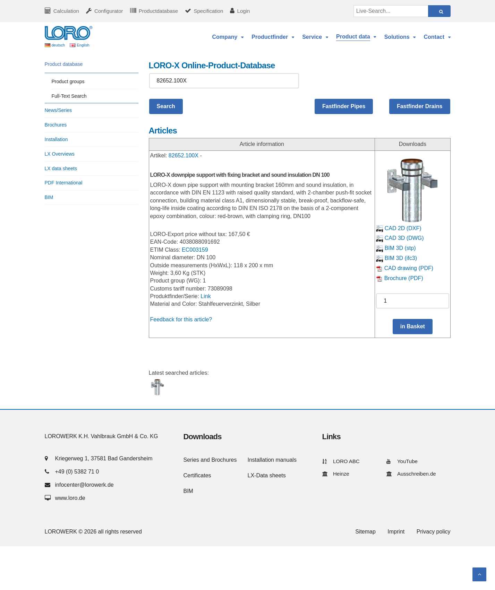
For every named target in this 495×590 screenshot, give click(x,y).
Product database (64, 64)
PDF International (64, 182)
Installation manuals (272, 460)
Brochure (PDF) (399, 278)
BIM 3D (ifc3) (396, 258)
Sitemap (365, 532)
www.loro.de (70, 498)
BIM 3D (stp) (396, 248)
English (83, 45)
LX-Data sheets (267, 475)
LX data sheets (61, 168)
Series (191, 460)
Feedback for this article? (181, 319)
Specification (208, 11)
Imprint (395, 532)
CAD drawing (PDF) (404, 268)
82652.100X (183, 155)
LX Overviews (60, 154)
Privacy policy (434, 532)
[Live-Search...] (390, 11)
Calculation (66, 11)
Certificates (197, 475)
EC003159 (195, 250)
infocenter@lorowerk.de (84, 485)
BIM (49, 197)
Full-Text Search (69, 96)
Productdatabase (158, 11)
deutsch (58, 45)
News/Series (58, 110)
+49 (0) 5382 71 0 (77, 472)
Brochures (56, 125)
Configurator (108, 11)
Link (205, 296)
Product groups (68, 81)
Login (243, 11)
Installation (56, 139)
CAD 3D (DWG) (400, 238)
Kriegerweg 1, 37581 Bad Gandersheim (104, 458)
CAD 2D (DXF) (398, 228)
